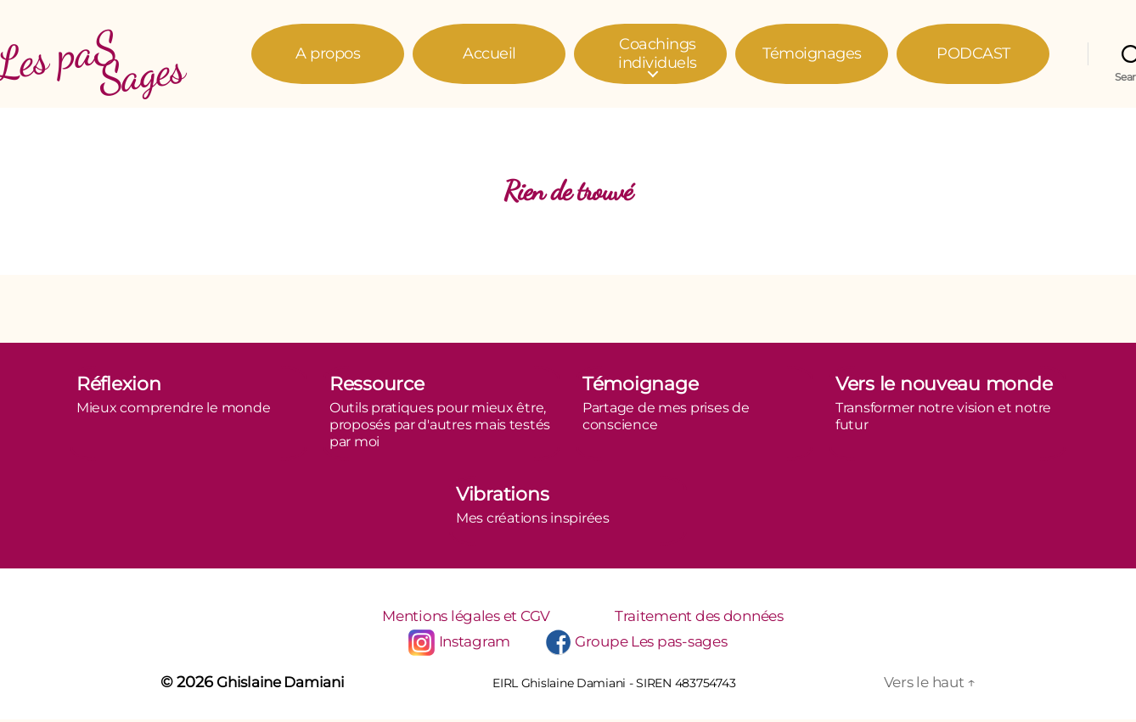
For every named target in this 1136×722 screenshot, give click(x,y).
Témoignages (812, 53)
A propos (327, 53)
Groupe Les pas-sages (654, 644)
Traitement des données (707, 616)
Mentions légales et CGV (460, 616)
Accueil (489, 53)
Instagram (468, 644)
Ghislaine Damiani (285, 684)
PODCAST (973, 53)
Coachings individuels (657, 53)
